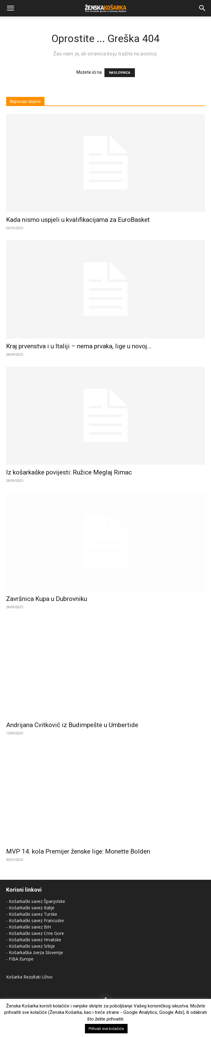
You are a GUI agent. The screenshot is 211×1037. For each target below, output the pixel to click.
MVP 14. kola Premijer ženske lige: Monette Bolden (78, 851)
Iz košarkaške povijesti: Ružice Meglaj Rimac (69, 472)
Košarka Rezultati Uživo (29, 977)
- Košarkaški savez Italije (30, 908)
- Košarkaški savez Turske (31, 914)
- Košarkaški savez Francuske (35, 920)
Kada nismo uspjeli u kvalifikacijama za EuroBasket (78, 219)
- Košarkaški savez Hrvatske (33, 940)
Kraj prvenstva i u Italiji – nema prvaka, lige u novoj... (79, 346)
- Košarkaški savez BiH (28, 927)
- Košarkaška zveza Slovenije (34, 952)
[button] (10, 8)
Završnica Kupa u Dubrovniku (46, 598)
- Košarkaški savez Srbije (30, 946)
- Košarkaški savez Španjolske (35, 901)
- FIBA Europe (19, 959)
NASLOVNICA (119, 73)
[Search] (202, 8)
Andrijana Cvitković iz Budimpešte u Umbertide (72, 725)
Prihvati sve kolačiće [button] (106, 1028)
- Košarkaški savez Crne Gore (35, 933)
